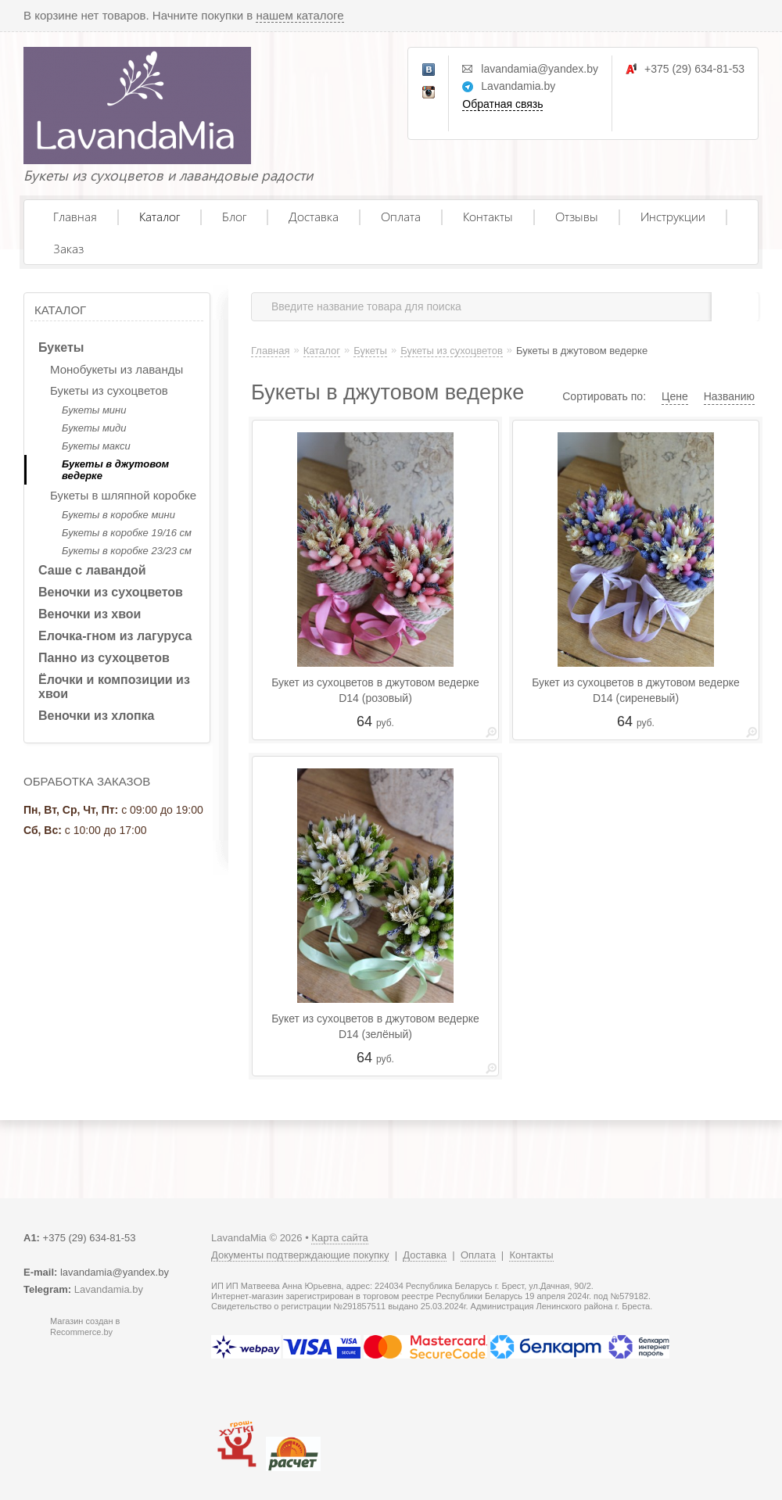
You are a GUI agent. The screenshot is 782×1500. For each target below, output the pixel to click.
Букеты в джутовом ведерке (115, 470)
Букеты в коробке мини (118, 515)
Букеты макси (96, 446)
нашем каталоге (299, 15)
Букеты (61, 347)
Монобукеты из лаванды (116, 369)
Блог (234, 216)
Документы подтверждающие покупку (300, 1255)
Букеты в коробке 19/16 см (127, 533)
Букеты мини (94, 410)
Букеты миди (94, 428)
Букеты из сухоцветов (109, 390)
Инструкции (672, 216)
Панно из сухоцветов (104, 657)
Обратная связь (502, 104)
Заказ (68, 248)
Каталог (159, 216)
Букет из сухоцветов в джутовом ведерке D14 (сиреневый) (636, 690)
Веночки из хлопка (96, 715)
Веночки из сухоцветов (110, 592)
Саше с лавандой (92, 570)
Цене (675, 396)
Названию (729, 396)
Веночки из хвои (89, 614)
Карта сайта (339, 1238)
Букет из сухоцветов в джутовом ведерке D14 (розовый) (375, 690)
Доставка (314, 216)
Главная (75, 216)
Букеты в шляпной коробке (123, 495)
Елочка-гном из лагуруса (115, 636)
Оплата (401, 216)
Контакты (488, 216)
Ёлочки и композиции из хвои (114, 686)
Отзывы (576, 216)
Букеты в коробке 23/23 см (127, 551)
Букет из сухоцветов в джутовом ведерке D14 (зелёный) (375, 1026)
